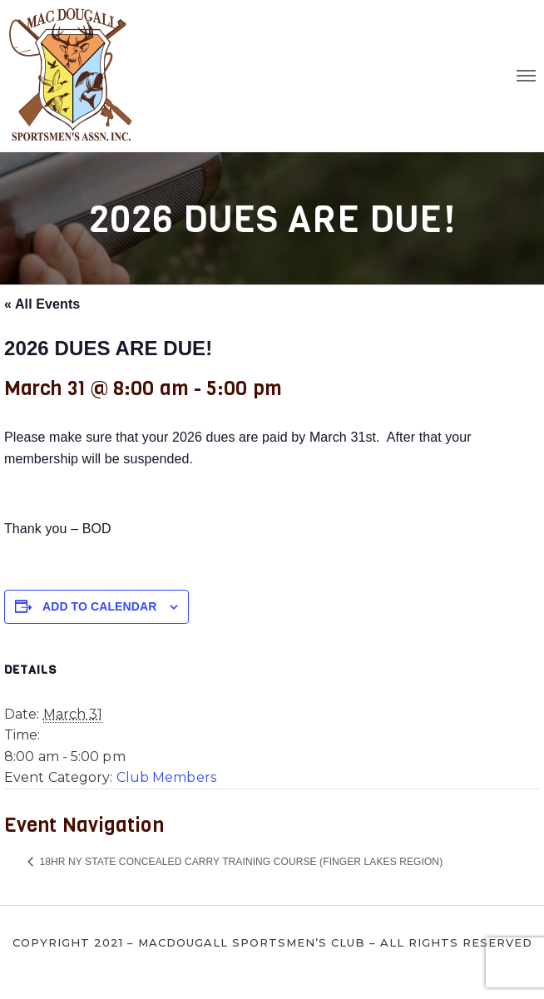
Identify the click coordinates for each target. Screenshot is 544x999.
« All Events (42, 304)
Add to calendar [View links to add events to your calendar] (99, 606)
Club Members (166, 777)
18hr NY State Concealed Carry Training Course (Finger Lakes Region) (240, 862)
